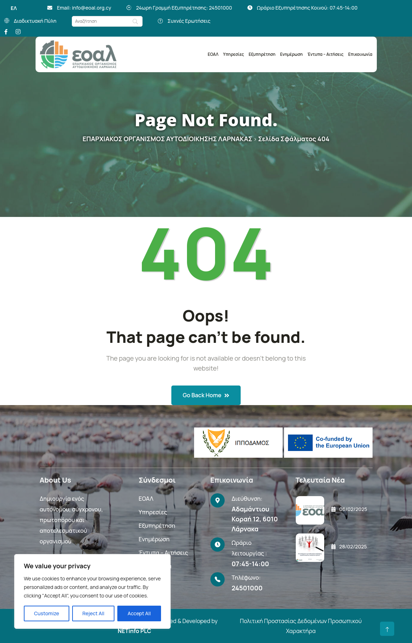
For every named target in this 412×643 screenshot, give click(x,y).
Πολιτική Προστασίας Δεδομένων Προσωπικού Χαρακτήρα (301, 626)
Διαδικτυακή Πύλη (35, 20)
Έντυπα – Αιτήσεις (325, 54)
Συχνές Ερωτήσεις (189, 20)
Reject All (93, 613)
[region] (92, 591)
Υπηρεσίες (233, 54)
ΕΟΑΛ (213, 54)
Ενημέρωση (291, 54)
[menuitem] (13, 8)
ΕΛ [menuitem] (14, 8)
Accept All (139, 613)
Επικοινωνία (360, 54)
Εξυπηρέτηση (262, 54)
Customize (46, 613)
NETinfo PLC (134, 631)
